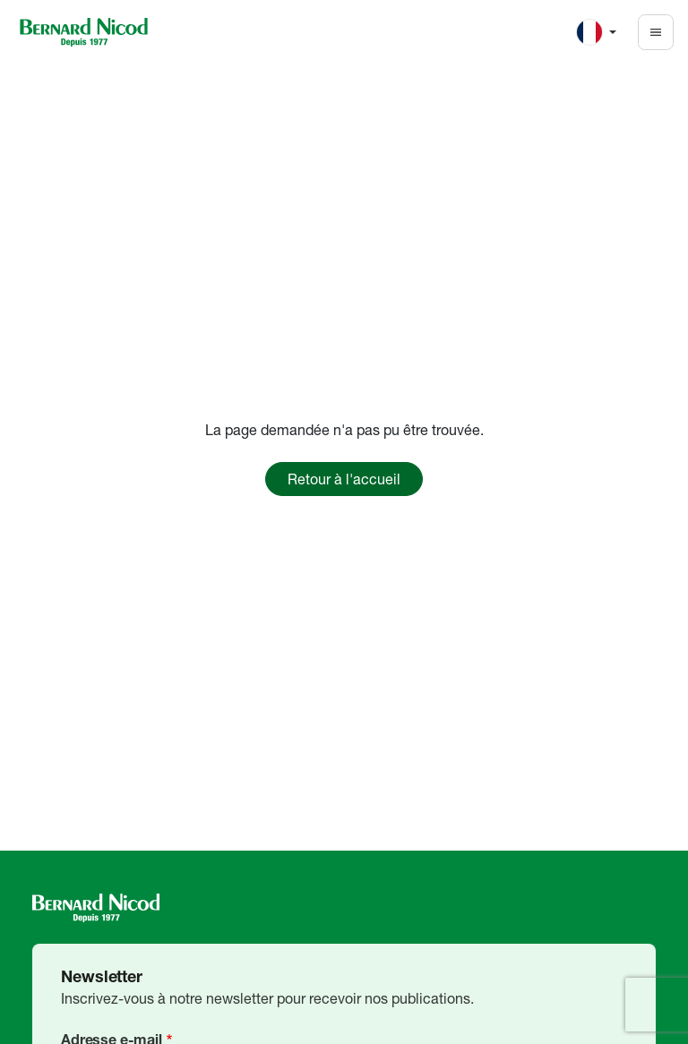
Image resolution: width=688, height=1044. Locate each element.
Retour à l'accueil (344, 479)
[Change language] (597, 32)
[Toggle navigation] (656, 32)
